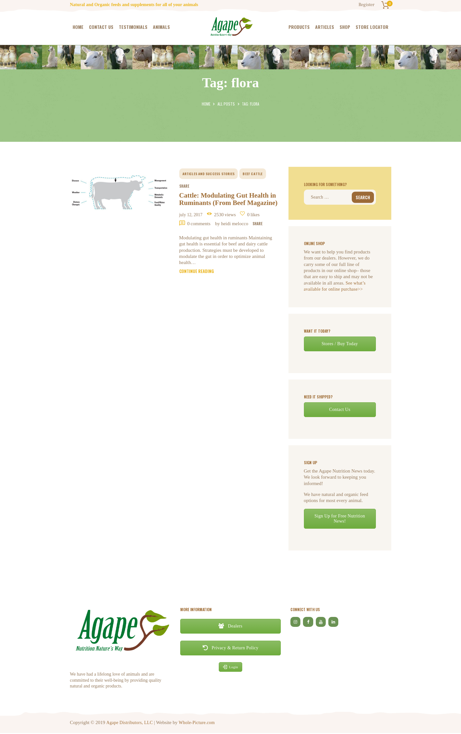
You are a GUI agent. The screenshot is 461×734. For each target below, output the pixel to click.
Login (230, 668)
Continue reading (198, 286)
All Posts (226, 104)
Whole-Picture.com (199, 723)
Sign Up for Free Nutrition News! (340, 519)
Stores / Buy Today (340, 344)
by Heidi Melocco (237, 237)
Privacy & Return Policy (230, 648)
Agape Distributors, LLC (130, 723)
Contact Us (340, 410)
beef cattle (253, 173)
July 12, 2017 (193, 228)
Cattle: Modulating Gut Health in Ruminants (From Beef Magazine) (226, 206)
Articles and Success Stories (209, 173)
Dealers (230, 626)
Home (206, 104)
